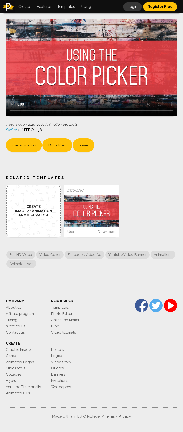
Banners (58, 374)
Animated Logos (20, 362)
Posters (57, 349)
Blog (55, 326)
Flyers (11, 380)
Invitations (59, 380)
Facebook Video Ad (84, 255)
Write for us (15, 326)
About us (13, 307)
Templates (60, 307)
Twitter (156, 305)
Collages (13, 374)
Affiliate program (20, 314)
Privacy (125, 416)
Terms (110, 416)
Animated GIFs (18, 393)
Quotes (57, 368)
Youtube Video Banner (127, 255)
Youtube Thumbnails (23, 387)
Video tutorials (63, 332)
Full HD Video (21, 255)
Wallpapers (61, 387)
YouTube (170, 305)
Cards (11, 356)
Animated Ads (21, 264)
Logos (56, 356)
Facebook (141, 305)
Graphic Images (19, 349)
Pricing (11, 320)
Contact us (15, 332)
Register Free (160, 7)
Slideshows (15, 368)
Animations (163, 255)
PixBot (12, 129)
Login (132, 7)
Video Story (61, 362)
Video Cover (50, 255)
